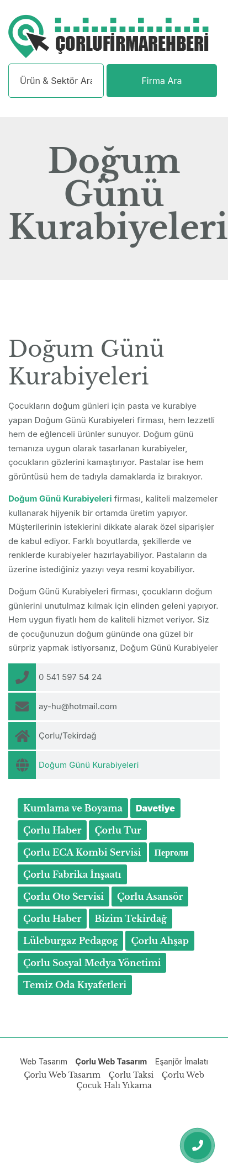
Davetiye (155, 808)
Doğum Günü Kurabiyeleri (89, 765)
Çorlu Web (183, 1075)
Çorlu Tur (117, 830)
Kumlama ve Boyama (73, 808)
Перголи (171, 852)
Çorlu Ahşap (160, 940)
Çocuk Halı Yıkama (113, 1085)
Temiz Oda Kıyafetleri (74, 984)
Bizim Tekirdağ (130, 918)
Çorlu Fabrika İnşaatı (72, 874)
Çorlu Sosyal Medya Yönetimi (92, 962)
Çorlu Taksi (130, 1075)
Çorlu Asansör (150, 896)
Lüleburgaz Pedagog (70, 940)
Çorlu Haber (52, 830)
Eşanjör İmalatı (181, 1061)
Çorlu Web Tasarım (111, 1061)
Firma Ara (161, 80)
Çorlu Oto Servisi (63, 896)
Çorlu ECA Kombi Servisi (82, 852)
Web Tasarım (43, 1061)
